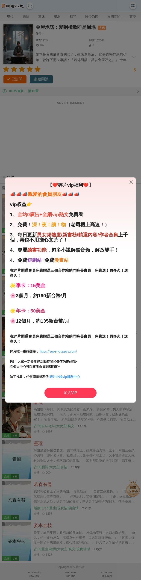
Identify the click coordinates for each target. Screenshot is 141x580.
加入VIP (70, 393)
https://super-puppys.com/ (58, 351)
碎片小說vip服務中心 (65, 377)
